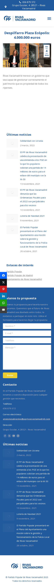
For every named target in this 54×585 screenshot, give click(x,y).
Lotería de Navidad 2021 (32, 215)
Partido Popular (14, 271)
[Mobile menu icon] (49, 18)
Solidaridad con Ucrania (31, 140)
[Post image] (12, 143)
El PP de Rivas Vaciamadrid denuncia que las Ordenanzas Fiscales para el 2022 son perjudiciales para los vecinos (33, 197)
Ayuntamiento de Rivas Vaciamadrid (24, 279)
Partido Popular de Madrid (19, 275)
